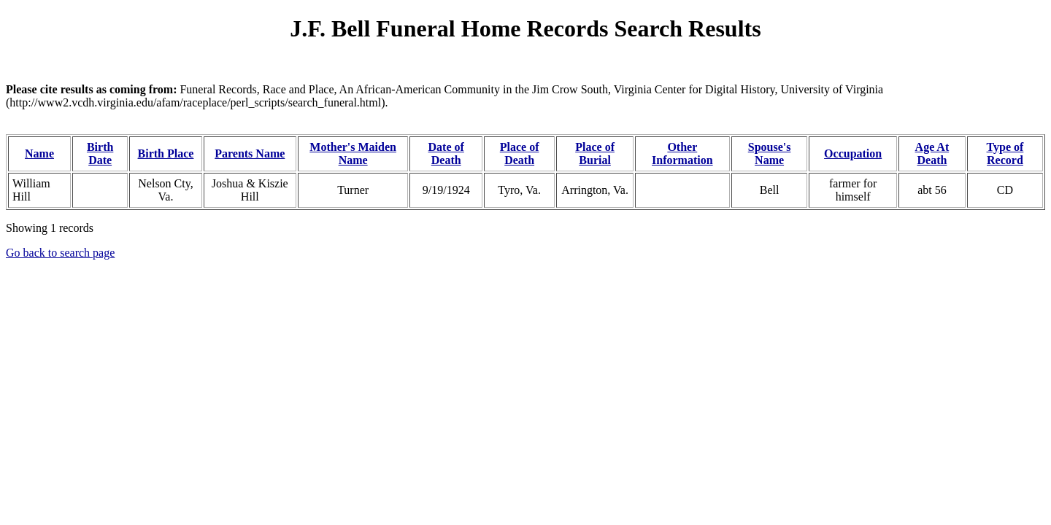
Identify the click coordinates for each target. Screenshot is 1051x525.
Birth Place (166, 153)
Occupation (853, 153)
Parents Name (250, 153)
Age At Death (932, 153)
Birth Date (100, 153)
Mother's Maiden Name (352, 153)
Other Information (682, 153)
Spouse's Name (769, 153)
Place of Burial (595, 153)
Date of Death (446, 153)
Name (39, 153)
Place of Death (519, 153)
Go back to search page (60, 252)
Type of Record (1005, 153)
